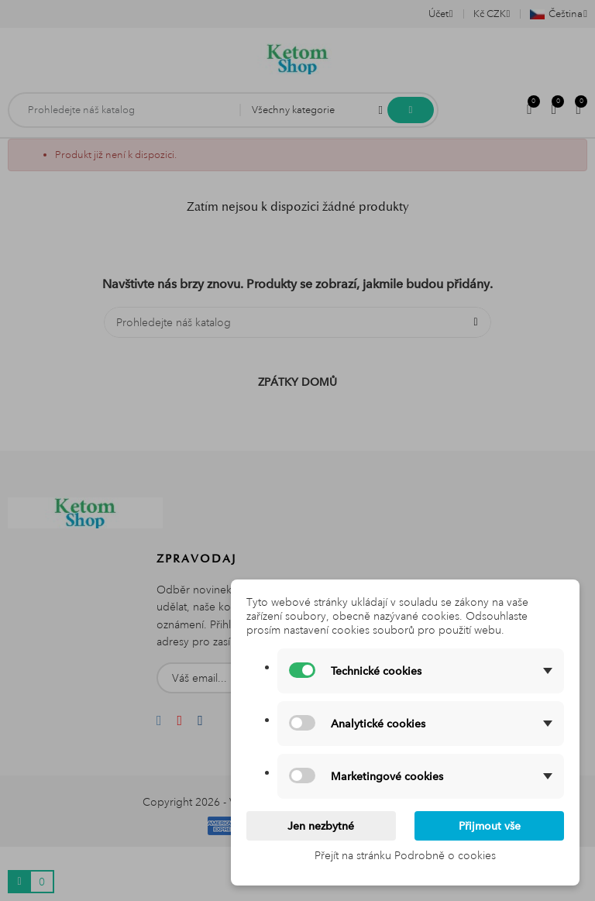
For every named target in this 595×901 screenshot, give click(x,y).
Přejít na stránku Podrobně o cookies (405, 855)
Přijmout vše (490, 826)
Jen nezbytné (320, 826)
